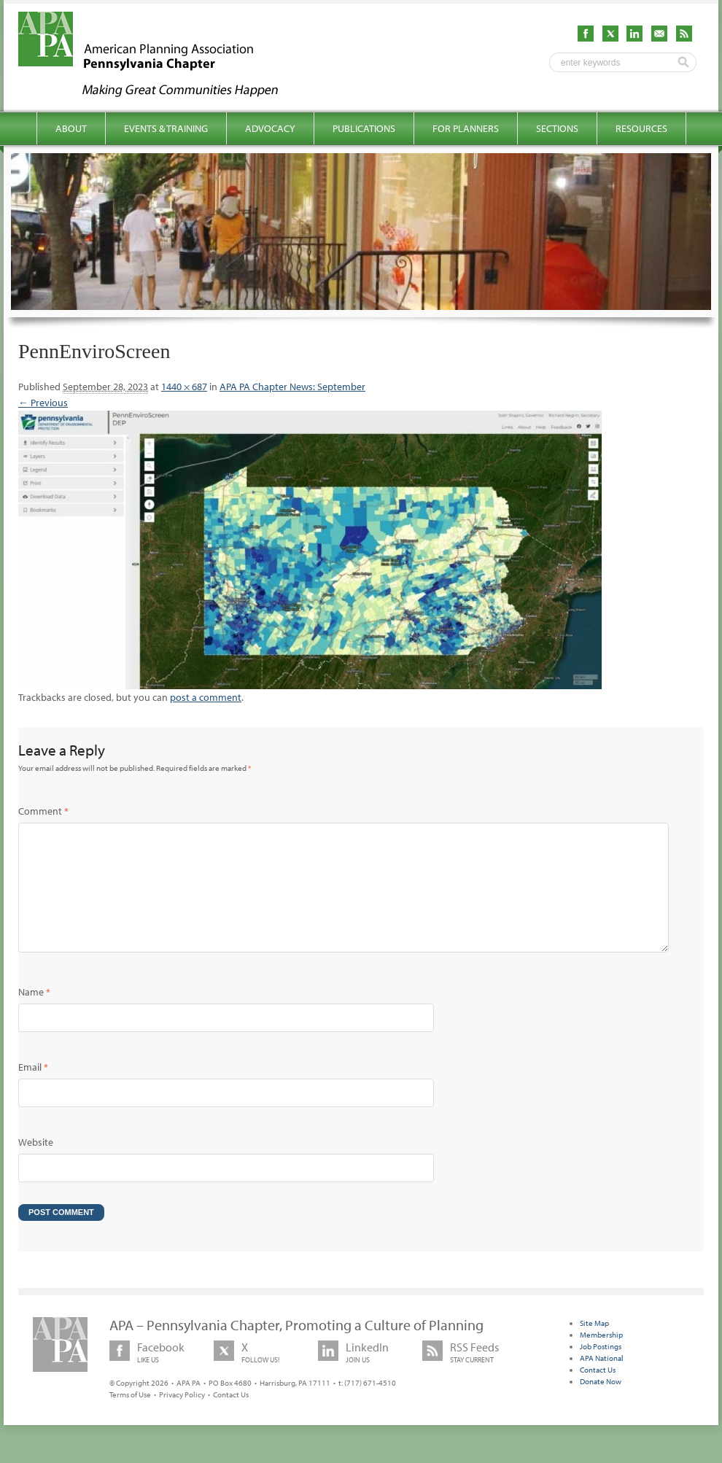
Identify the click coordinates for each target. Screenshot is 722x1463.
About (71, 128)
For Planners (465, 128)
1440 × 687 (184, 386)
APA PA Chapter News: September (292, 386)
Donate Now (600, 1405)
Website (35, 1165)
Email (33, 1090)
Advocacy (270, 128)
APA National (602, 1381)
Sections (557, 128)
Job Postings (600, 1370)
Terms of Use (130, 1418)
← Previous (43, 402)
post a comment (205, 697)
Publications (364, 128)
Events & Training (166, 128)
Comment (43, 811)
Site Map (594, 1346)
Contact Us (231, 1418)
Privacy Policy (182, 1418)
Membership (601, 1358)
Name (34, 1015)
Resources (641, 128)
